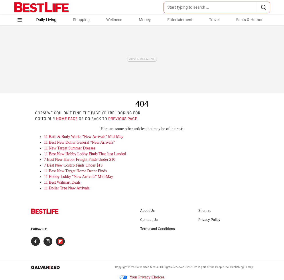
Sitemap (204, 211)
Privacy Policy (209, 220)
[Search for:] (210, 7)
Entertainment (179, 19)
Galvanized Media (146, 267)
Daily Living (46, 19)
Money (145, 19)
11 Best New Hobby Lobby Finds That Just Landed (85, 154)
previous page (122, 118)
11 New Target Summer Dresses (69, 148)
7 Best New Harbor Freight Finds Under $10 (79, 159)
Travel (214, 19)
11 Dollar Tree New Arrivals (66, 188)
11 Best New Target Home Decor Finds (75, 171)
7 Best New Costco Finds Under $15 (73, 165)
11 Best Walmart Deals (62, 182)
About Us (147, 211)
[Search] (263, 7)
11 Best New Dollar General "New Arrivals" (79, 142)
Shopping (81, 19)
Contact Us (149, 220)
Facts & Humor (249, 19)
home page (67, 118)
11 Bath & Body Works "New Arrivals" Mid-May (83, 136)
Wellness (114, 19)
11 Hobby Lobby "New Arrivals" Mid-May (78, 176)
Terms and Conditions (157, 229)
